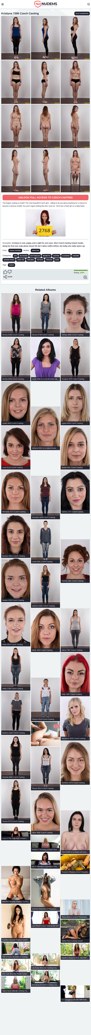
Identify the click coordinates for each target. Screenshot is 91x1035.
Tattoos (40, 259)
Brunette (46, 255)
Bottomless (35, 255)
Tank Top (20, 259)
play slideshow (82, 13)
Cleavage (66, 255)
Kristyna (35, 250)
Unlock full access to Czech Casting (45, 197)
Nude (57, 259)
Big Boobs (24, 255)
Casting (56, 255)
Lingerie (75, 255)
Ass (15, 255)
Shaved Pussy (9, 259)
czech (11, 265)
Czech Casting (15, 250)
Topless (49, 259)
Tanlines (30, 259)
